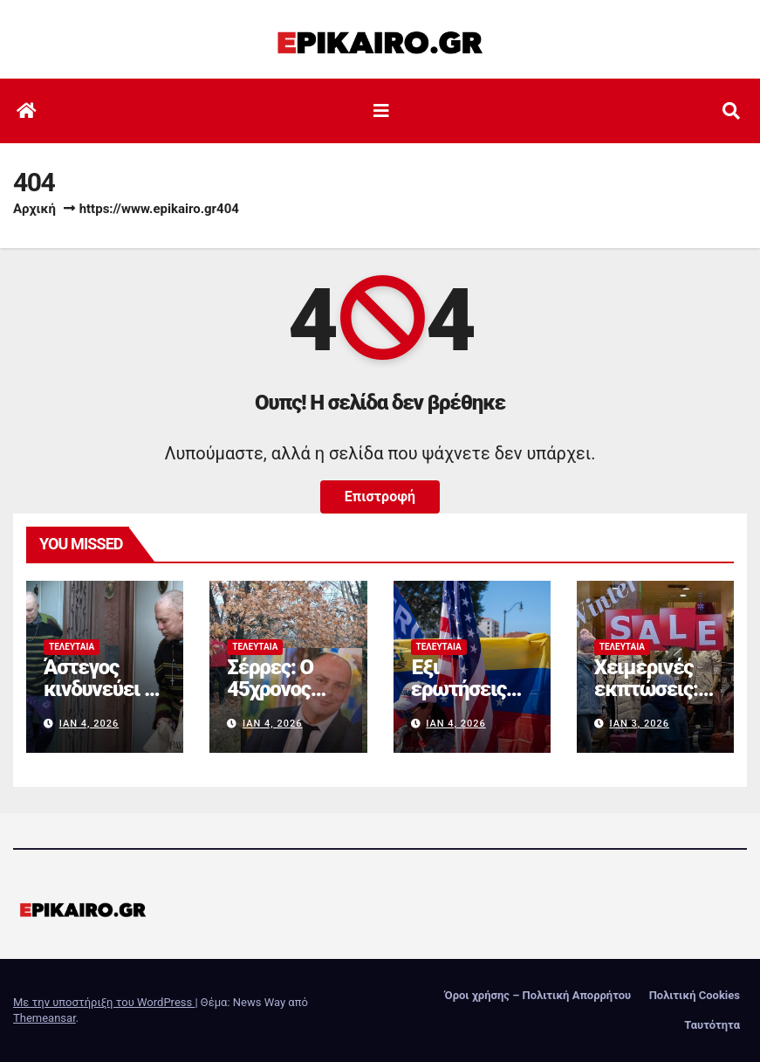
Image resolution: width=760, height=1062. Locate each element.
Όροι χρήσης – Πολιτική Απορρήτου (538, 995)
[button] (731, 110)
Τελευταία (71, 647)
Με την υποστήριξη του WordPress (104, 1002)
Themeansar (44, 1017)
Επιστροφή (380, 496)
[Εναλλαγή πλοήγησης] (381, 111)
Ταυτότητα (712, 1024)
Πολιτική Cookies (694, 995)
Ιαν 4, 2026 (89, 723)
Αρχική (34, 209)
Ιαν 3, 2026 (639, 723)
